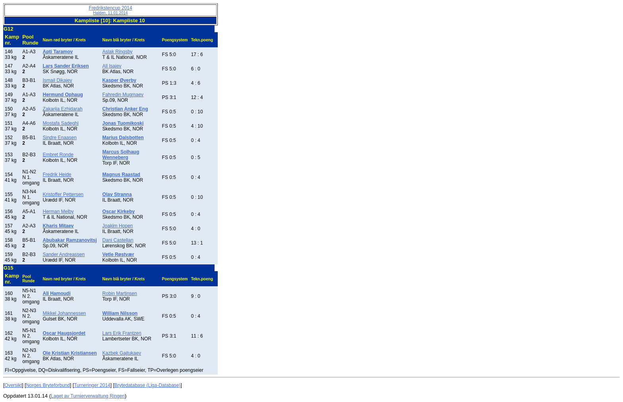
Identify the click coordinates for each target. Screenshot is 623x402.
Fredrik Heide (57, 174)
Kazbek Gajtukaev (122, 353)
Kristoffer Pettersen (63, 194)
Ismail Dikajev (57, 80)
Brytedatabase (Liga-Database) (147, 385)
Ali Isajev (112, 66)
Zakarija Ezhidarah (63, 109)
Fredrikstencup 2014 (110, 10)
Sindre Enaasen (60, 137)
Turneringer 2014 (92, 385)
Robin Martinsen (120, 293)
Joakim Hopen (118, 226)
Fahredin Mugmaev (123, 94)
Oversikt (13, 385)
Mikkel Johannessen (64, 313)
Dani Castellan (118, 240)
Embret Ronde (58, 154)
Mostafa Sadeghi (61, 123)
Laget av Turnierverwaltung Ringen (88, 396)
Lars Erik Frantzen (122, 333)
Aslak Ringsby (118, 51)
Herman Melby (58, 211)
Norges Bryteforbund (48, 385)
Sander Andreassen (64, 254)
